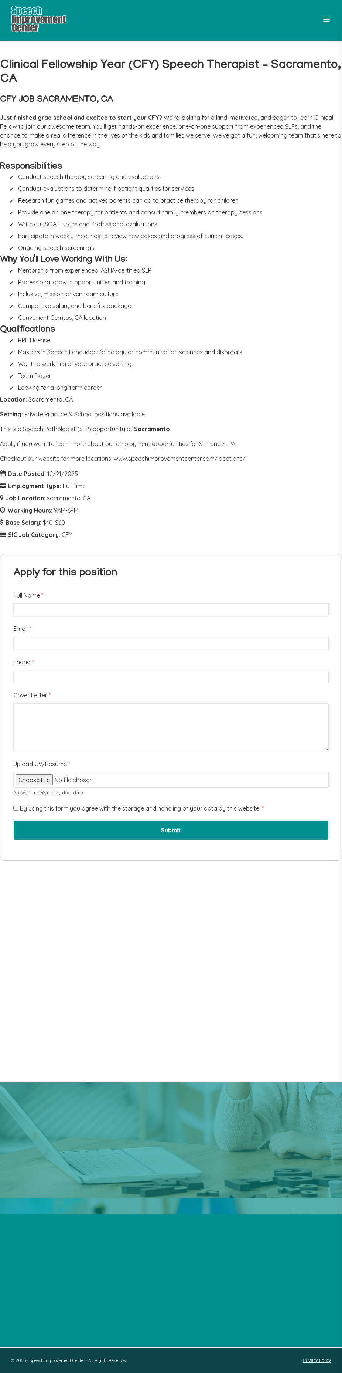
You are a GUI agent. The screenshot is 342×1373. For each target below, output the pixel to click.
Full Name (28, 595)
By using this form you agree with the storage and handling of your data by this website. (142, 808)
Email (22, 628)
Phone (23, 662)
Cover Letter (32, 695)
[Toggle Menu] (326, 19)
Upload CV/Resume (41, 764)
